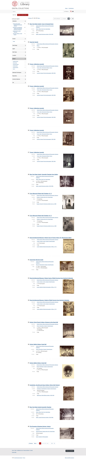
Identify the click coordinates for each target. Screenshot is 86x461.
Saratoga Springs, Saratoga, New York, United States (45, 431)
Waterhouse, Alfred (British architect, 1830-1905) (45, 395)
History (66, 8)
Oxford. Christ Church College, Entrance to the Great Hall (44, 322)
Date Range (15, 45)
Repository (15, 75)
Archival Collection (16, 79)
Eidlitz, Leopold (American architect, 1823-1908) (44, 34)
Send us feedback (69, 450)
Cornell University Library (18, 457)
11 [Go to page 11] (54, 443)
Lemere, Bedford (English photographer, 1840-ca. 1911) (47, 246)
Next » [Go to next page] (35, 443)
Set (13, 82)
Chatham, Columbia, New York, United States (45, 197)
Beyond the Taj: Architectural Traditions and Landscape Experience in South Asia (17, 28)
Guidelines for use (20, 450)
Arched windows (15, 67)
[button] (22, 15)
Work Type (15, 52)
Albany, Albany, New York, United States (43, 29)
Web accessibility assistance (69, 457)
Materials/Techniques (17, 72)
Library (24, 3)
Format (14, 38)
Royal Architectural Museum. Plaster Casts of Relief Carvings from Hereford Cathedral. (51, 278)
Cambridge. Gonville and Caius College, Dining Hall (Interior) (45, 385)
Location (14, 55)
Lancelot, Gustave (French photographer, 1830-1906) (46, 73)
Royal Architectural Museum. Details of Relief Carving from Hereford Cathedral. (49, 300)
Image (14, 41)
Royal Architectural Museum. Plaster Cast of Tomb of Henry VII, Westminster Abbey (50, 237)
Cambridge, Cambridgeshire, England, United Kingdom (46, 388)
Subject (14, 58)
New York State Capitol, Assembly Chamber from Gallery (44, 174)
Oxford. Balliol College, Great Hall (38, 344)
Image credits (14, 452)
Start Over (14, 14)
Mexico (38, 45)
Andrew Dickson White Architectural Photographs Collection (17, 24)
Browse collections (26, 450)
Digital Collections (20, 8)
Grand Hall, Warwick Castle (36, 259)
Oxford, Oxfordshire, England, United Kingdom (44, 349)
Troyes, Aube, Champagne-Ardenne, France (44, 67)
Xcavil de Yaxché (34, 42)
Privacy (24, 457)
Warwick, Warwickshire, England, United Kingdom (45, 264)
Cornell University (15, 3)
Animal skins (15, 62)
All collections (71, 8)
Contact (31, 450)
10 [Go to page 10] (51, 443)
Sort (57, 18)
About (15, 450)
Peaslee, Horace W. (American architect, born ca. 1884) (46, 203)
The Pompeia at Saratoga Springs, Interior (40, 426)
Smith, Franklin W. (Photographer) (42, 436)
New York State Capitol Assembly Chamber (40, 407)
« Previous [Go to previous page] (31, 443)
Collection (15, 21)
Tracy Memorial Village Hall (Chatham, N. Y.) (41, 193)
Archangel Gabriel (16, 64)
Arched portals (15, 65)
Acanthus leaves (15, 61)
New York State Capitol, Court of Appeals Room (41, 24)
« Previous (30, 18)
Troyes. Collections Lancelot (37, 64)
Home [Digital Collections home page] (13, 450)
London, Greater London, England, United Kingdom (46, 241)
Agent (14, 48)
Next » (39, 18)
